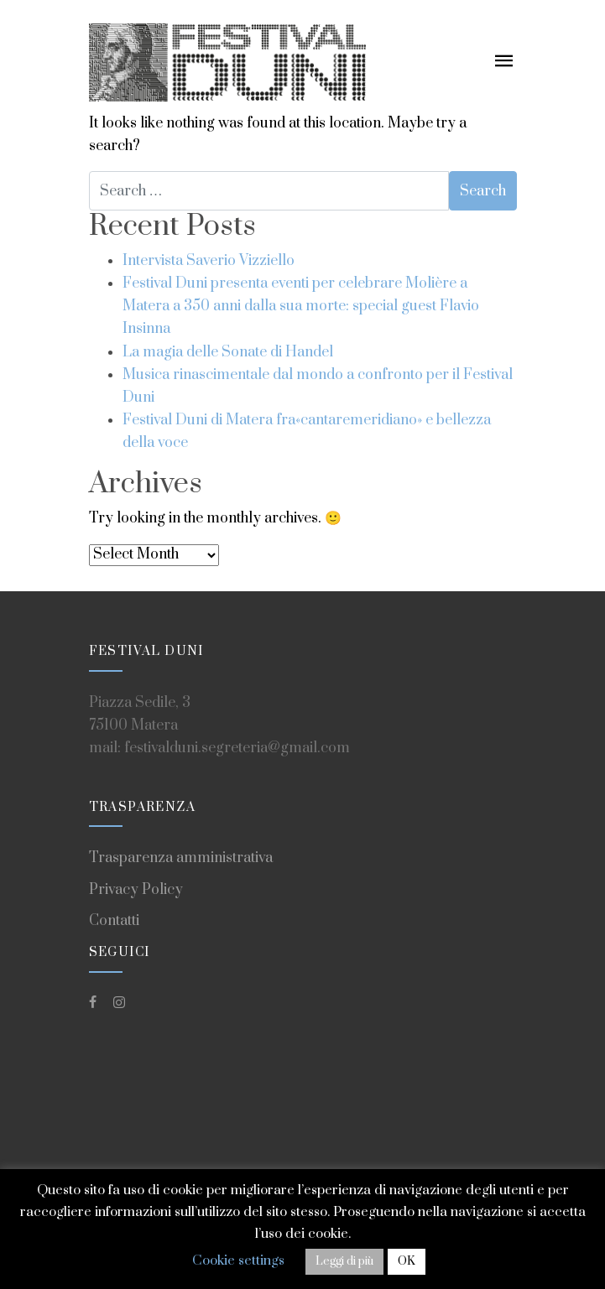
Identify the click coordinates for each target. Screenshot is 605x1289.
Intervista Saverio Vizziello (209, 261)
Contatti (114, 921)
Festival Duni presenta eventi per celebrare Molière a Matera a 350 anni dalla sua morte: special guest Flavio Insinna (301, 306)
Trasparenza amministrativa (181, 858)
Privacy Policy (136, 890)
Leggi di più (344, 1261)
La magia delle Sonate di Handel (228, 352)
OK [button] (406, 1261)
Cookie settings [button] (238, 1260)
